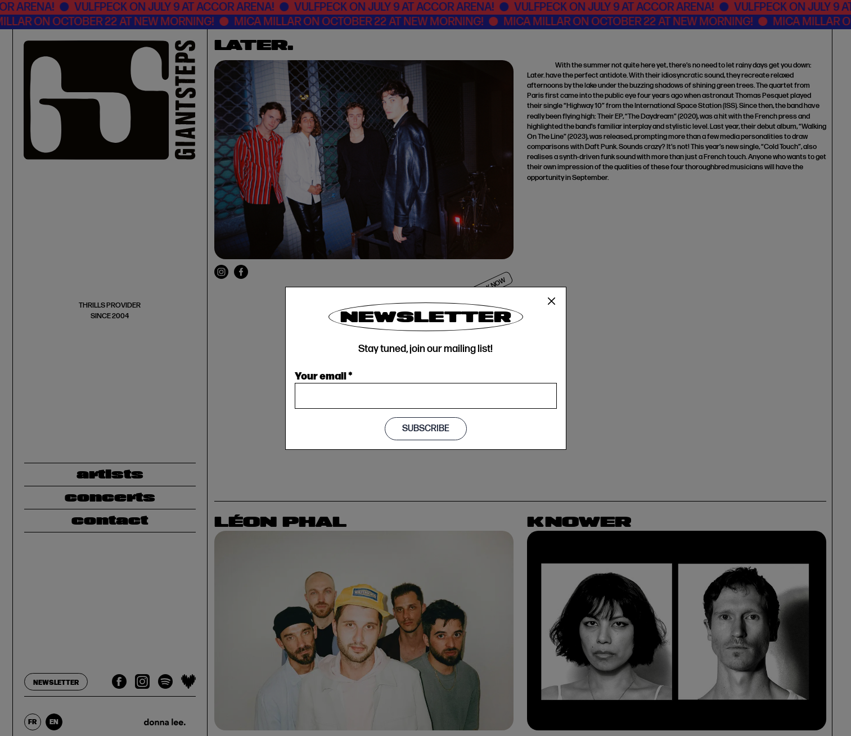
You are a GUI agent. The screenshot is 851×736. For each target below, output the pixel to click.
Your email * (324, 375)
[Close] (551, 301)
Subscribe (425, 428)
